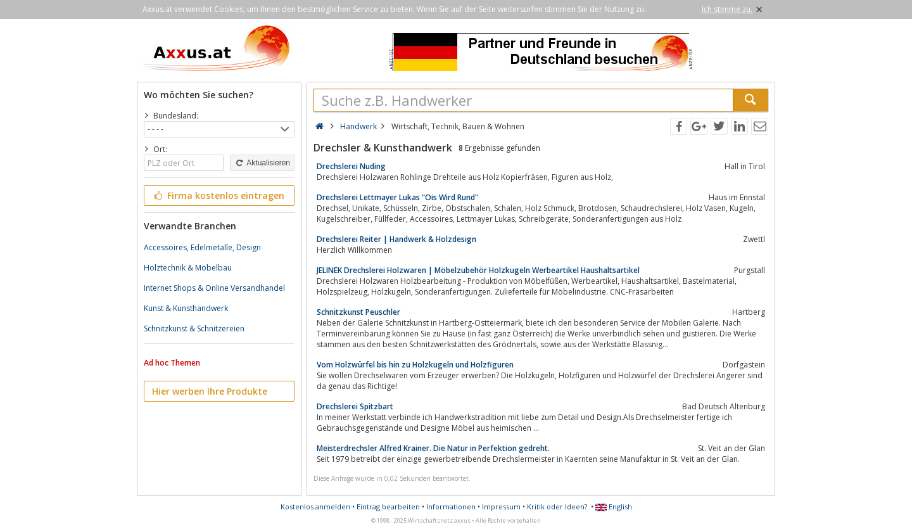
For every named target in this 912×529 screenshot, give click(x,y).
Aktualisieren (262, 162)
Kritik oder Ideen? (557, 506)
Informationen (451, 506)
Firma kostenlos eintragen (218, 195)
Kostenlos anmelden (315, 506)
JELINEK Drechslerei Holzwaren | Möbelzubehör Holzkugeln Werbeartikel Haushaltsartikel (478, 270)
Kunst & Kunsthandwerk (186, 308)
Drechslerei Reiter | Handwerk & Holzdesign (396, 239)
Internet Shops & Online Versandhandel (214, 288)
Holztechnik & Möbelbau (188, 267)
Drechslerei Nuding (351, 166)
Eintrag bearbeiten (388, 506)
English (613, 506)
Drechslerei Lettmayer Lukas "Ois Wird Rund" (397, 197)
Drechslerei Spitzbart (355, 406)
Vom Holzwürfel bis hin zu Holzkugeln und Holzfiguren (415, 364)
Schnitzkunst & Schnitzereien (194, 328)
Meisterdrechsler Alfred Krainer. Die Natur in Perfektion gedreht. (433, 448)
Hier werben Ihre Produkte (209, 391)
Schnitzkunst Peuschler (358, 312)
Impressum (501, 506)
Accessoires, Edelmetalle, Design (202, 247)
